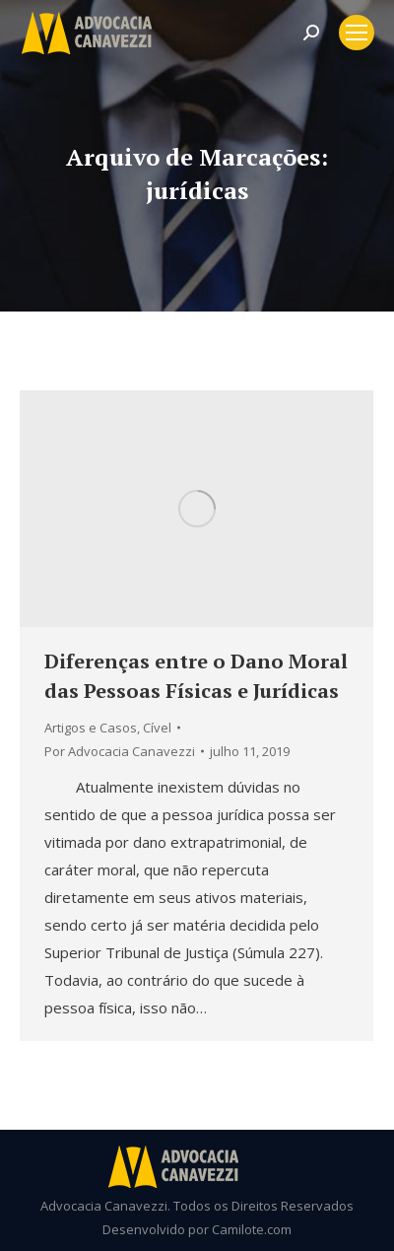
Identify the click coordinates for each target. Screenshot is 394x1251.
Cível (157, 727)
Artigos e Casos (90, 727)
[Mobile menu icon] (356, 32)
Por (119, 751)
